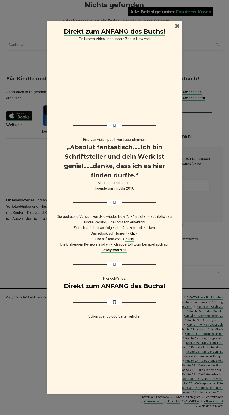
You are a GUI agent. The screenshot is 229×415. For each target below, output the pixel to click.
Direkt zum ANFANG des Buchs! (114, 31)
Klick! (134, 233)
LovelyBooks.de (114, 250)
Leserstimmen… (118, 183)
